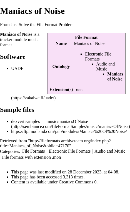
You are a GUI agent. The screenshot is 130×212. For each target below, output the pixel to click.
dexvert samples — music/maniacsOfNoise (49, 121)
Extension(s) (61, 89)
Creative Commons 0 (78, 182)
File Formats (33, 151)
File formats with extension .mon (31, 157)
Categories (9, 151)
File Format (86, 37)
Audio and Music (105, 66)
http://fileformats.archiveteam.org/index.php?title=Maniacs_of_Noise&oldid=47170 (55, 143)
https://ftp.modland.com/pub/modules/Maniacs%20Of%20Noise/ (69, 131)
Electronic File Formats (98, 56)
